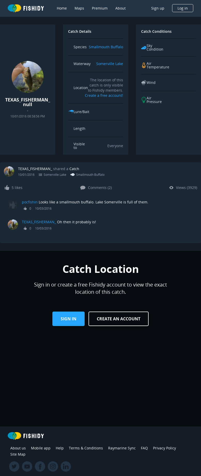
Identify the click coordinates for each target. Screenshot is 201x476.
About (120, 8)
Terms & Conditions (86, 448)
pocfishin (30, 202)
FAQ (144, 448)
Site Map (18, 454)
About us (18, 448)
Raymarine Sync (122, 448)
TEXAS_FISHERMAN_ (35, 168)
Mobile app (41, 448)
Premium (100, 8)
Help (60, 448)
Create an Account (118, 319)
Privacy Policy (164, 448)
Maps (79, 8)
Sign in (68, 319)
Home (62, 8)
